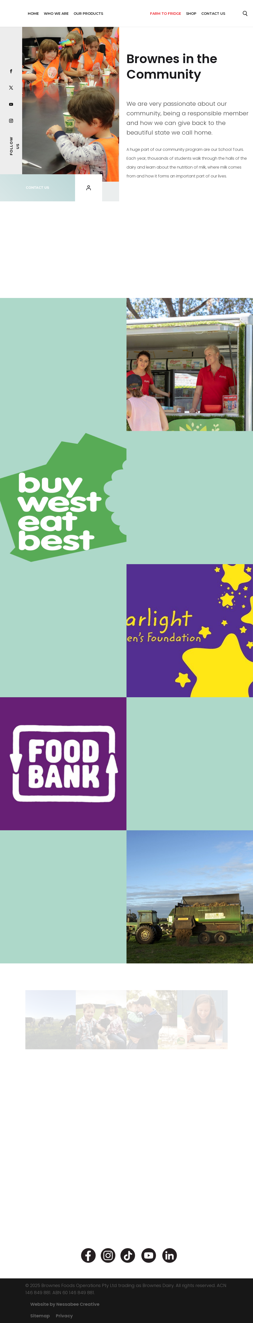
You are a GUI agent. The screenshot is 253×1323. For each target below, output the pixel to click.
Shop (191, 13)
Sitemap (40, 1316)
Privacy (64, 1316)
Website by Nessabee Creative (64, 1304)
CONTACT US (37, 187)
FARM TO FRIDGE (165, 13)
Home (33, 13)
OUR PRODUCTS (88, 13)
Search (245, 15)
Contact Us (213, 13)
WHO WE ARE (56, 13)
